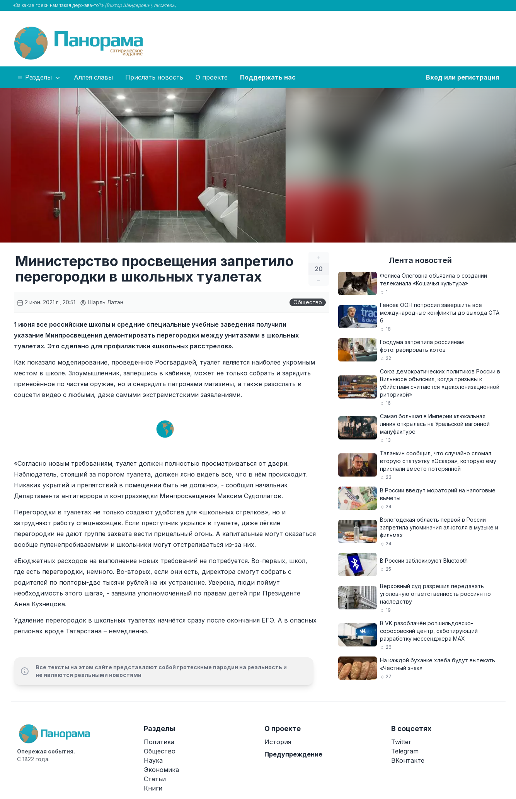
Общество (307, 302)
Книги (153, 788)
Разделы (39, 77)
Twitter (401, 742)
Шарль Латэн (101, 302)
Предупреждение (293, 754)
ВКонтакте (407, 760)
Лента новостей (420, 260)
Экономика (161, 770)
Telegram (405, 751)
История (277, 742)
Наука (153, 760)
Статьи (155, 779)
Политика (159, 742)
